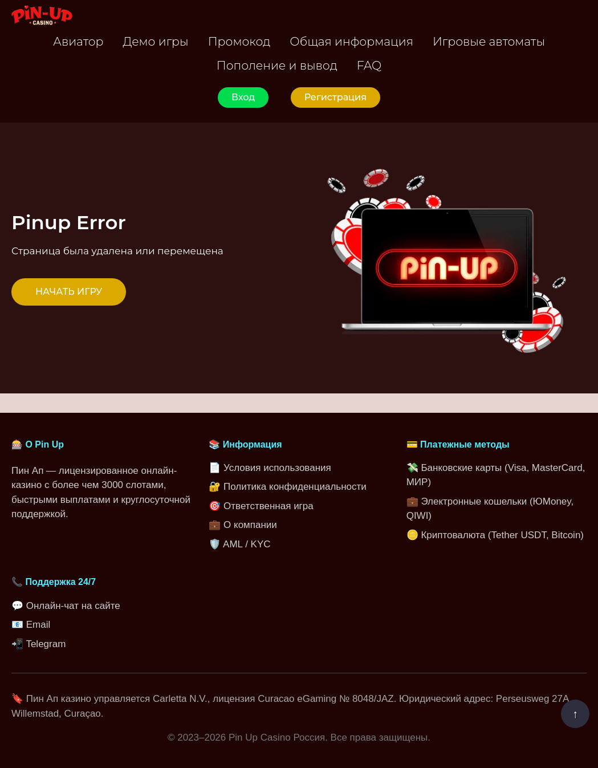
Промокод (239, 41)
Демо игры (156, 41)
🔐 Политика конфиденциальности (288, 486)
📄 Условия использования (270, 467)
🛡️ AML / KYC (239, 544)
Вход (243, 97)
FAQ (369, 65)
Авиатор (78, 41)
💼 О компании (242, 524)
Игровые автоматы (489, 41)
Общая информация (351, 41)
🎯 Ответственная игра (261, 506)
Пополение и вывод (277, 65)
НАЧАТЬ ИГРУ (68, 291)
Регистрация (335, 97)
